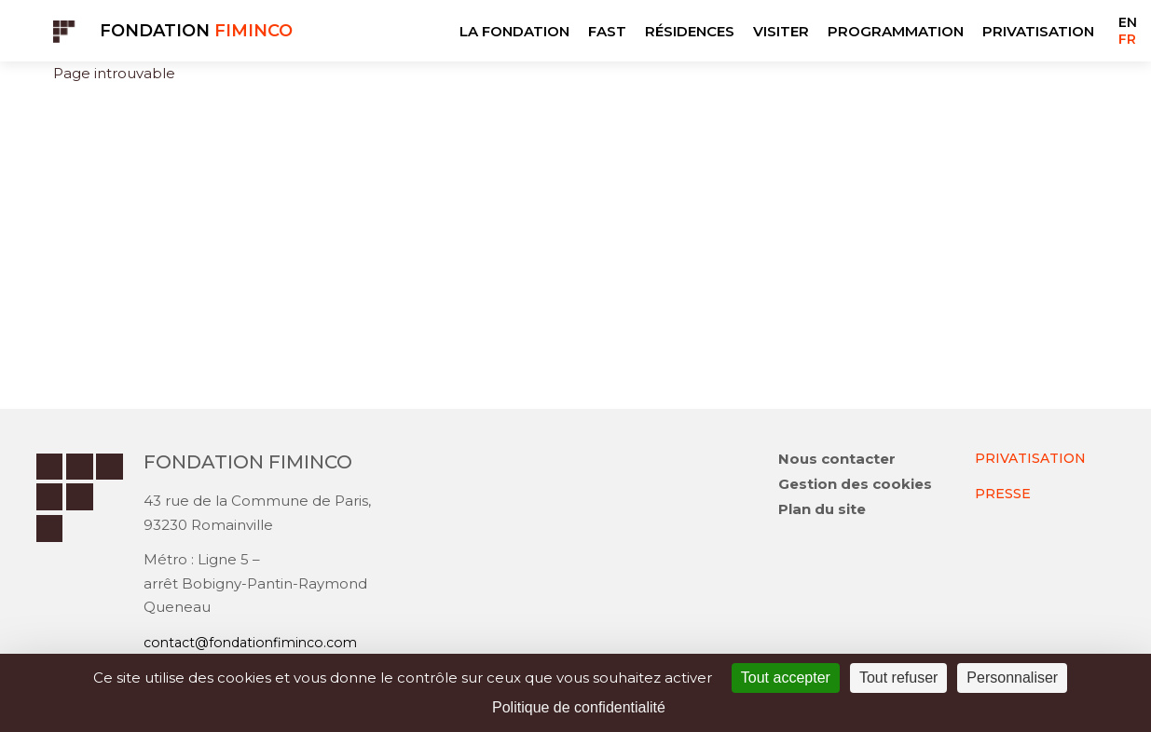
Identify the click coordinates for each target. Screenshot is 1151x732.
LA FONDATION (514, 31)
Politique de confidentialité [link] (578, 707)
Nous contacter (837, 460)
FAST (607, 31)
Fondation (196, 30)
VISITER (781, 31)
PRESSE (1003, 494)
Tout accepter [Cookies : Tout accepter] (785, 677)
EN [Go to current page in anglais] (1127, 22)
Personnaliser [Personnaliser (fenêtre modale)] (1012, 677)
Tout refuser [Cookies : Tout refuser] (898, 677)
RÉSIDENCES (689, 31)
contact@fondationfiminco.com (257, 643)
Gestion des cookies (855, 486)
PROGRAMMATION (896, 31)
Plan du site (822, 511)
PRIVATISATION (1038, 31)
